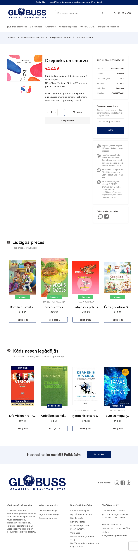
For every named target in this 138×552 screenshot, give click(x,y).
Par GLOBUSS (77, 529)
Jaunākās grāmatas (17, 26)
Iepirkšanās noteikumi (81, 514)
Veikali (105, 531)
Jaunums (22, 297)
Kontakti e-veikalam (112, 524)
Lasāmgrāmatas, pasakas (60, 37)
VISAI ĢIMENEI (87, 26)
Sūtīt (110, 130)
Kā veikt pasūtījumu (80, 510)
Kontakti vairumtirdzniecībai (116, 528)
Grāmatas (50, 26)
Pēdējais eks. (54, 406)
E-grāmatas (36, 26)
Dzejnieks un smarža (84, 37)
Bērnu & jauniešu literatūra (32, 37)
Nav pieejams (67, 120)
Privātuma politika (79, 525)
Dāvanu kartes (77, 521)
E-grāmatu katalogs (49, 514)
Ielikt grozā (22, 320)
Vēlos (77, 112)
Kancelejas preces (68, 26)
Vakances (75, 532)
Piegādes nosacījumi (108, 26)
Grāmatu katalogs (48, 510)
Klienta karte (76, 518)
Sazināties (99, 454)
